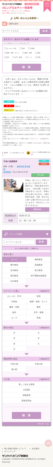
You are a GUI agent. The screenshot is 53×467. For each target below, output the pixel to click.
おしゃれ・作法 (11, 48)
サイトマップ (9, 451)
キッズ (30, 57)
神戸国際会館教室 (38, 276)
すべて (14, 259)
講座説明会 (27, 400)
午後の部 (39, 364)
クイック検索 (15, 234)
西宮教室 (7, 172)
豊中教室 (14, 265)
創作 (7, 57)
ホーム (4, 23)
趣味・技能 (28, 53)
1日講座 (26, 390)
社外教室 (14, 281)
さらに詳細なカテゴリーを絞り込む (15, 43)
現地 (38, 57)
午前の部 (14, 364)
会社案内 (35, 448)
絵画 (23, 48)
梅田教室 (39, 259)
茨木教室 (14, 270)
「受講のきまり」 (34, 138)
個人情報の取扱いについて (15, 448)
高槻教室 (39, 265)
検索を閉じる (42, 424)
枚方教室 (39, 270)
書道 (38, 53)
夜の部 (14, 369)
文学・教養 (18, 57)
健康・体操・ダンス (12, 53)
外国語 (32, 48)
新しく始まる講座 (26, 384)
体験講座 (27, 395)
